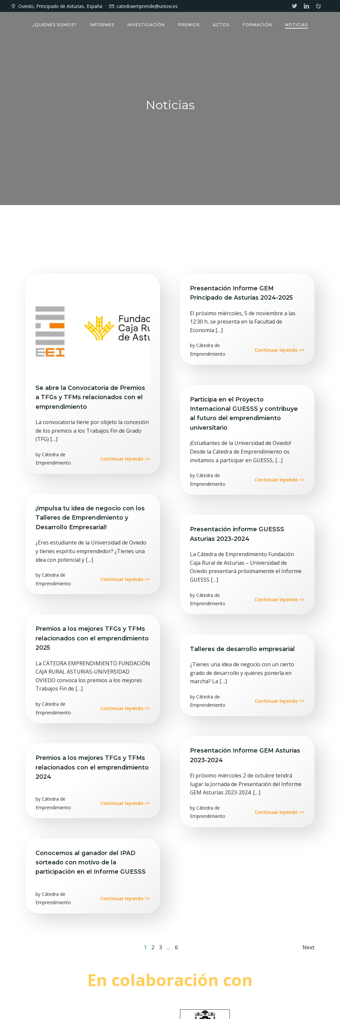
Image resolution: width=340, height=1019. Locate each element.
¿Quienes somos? (55, 24)
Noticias (296, 24)
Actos (221, 24)
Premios (189, 24)
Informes (102, 24)
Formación (257, 24)
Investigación (146, 24)
